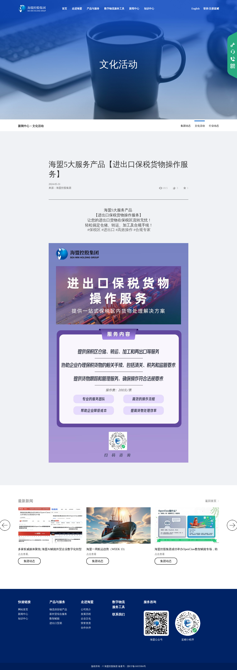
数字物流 (118, 602)
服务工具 (118, 607)
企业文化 (86, 618)
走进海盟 (77, 8)
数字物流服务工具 (114, 8)
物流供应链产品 (58, 609)
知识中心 (149, 8)
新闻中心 (134, 8)
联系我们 (118, 614)
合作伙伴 (86, 627)
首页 (64, 8)
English (195, 8)
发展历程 (86, 614)
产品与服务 (93, 8)
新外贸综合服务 (58, 614)
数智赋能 (54, 618)
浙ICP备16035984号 (136, 666)
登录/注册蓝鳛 (211, 8)
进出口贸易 (55, 623)
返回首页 (210, 500)
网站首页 (23, 609)
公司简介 (86, 609)
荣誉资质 (86, 623)
